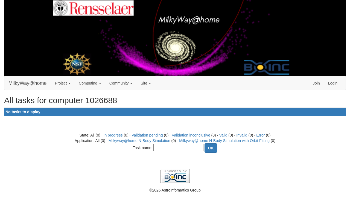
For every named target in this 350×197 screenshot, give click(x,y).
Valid (223, 135)
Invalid (241, 135)
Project (63, 83)
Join (316, 83)
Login (332, 83)
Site (146, 83)
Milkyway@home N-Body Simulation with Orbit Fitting (224, 140)
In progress (113, 135)
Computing (90, 83)
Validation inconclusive (191, 135)
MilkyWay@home (27, 83)
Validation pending (147, 135)
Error (260, 135)
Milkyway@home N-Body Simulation (139, 140)
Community (121, 83)
